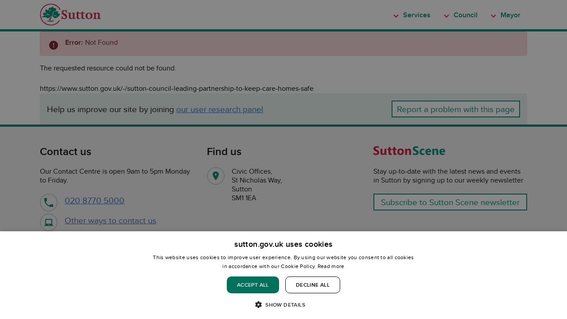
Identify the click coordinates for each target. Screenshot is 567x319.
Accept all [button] (253, 284)
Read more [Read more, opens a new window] (331, 266)
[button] (283, 304)
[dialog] (283, 275)
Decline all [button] (313, 284)
